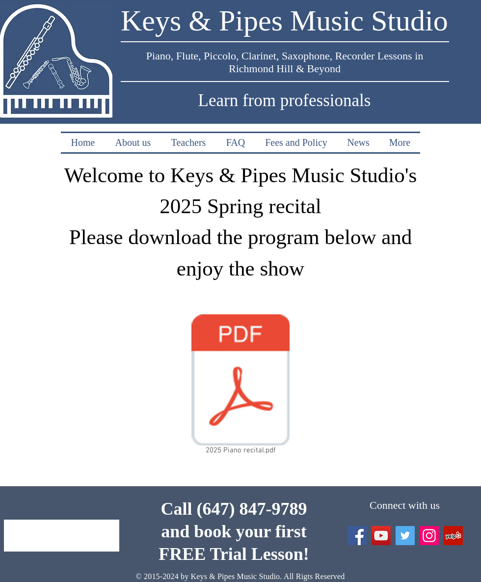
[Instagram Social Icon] (429, 535)
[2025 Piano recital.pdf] (240, 386)
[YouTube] (381, 535)
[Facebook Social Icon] (357, 535)
